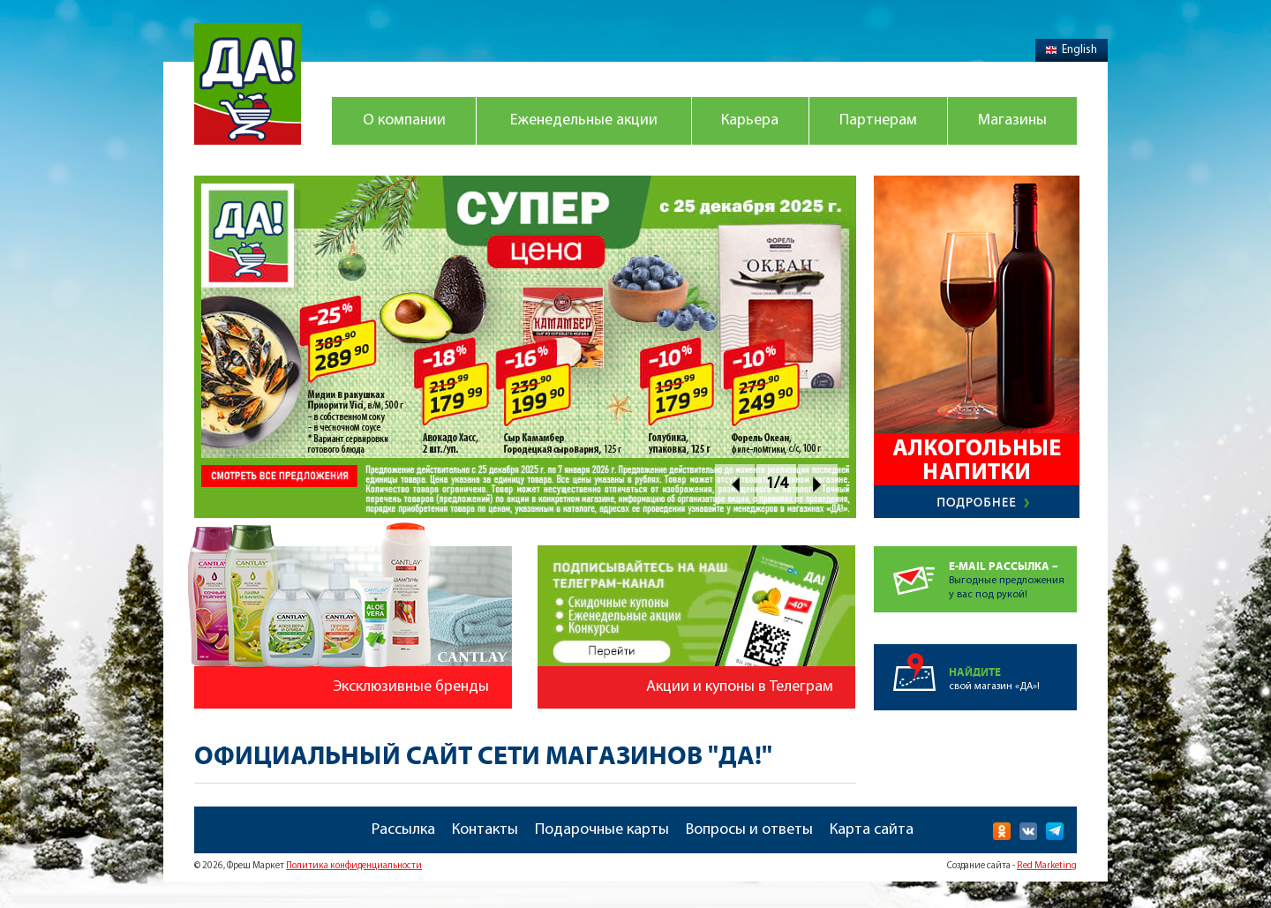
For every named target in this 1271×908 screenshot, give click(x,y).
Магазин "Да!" (247, 84)
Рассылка (403, 830)
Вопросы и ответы (749, 830)
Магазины (1012, 120)
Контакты (485, 830)
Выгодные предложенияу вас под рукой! (1013, 573)
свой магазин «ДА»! (1013, 668)
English (1071, 50)
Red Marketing (1047, 866)
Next (818, 484)
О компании (404, 120)
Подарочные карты (602, 830)
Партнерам (878, 120)
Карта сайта (872, 830)
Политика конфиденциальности (354, 866)
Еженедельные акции (584, 120)
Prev (735, 484)
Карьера (749, 120)
